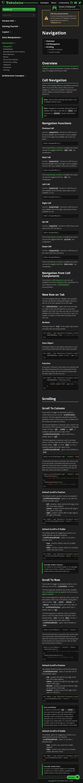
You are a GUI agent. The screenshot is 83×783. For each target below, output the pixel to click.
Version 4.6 (18, 10)
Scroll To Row (54, 52)
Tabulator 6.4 (55, 23)
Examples (45, 3)
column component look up (59, 419)
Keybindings (8, 49)
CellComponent (58, 280)
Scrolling (50, 47)
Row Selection (8, 54)
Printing (6, 70)
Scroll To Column (55, 49)
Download (7, 67)
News (53, 3)
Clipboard (7, 65)
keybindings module (54, 148)
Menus (5, 57)
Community (64, 3)
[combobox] (19, 15)
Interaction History (10, 59)
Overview (50, 41)
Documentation (31, 3)
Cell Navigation (53, 44)
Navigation (7, 46)
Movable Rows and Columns (14, 52)
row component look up (51, 592)
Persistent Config (10, 62)
